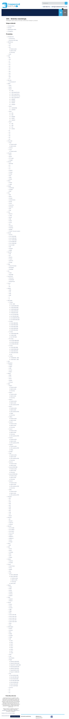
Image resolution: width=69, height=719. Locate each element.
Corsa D (11, 433)
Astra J (10, 402)
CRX (10, 242)
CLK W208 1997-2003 (14, 314)
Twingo (10, 537)
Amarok (11, 626)
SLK (11, 350)
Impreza (11, 557)
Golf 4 (11, 642)
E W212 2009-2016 (14, 324)
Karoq (10, 586)
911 (9, 515)
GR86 (10, 607)
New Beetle (11, 654)
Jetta (10, 650)
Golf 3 (11, 640)
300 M (10, 152)
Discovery (11, 274)
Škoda (9, 581)
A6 (9, 64)
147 (9, 41)
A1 (9, 57)
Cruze (10, 145)
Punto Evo (11, 201)
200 (10, 541)
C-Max (10, 211)
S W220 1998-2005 (14, 345)
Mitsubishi (10, 359)
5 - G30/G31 (12, 116)
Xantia (10, 175)
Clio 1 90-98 (11, 524)
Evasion (11, 166)
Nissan (9, 369)
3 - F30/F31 (12, 98)
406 (10, 508)
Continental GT (12, 78)
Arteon (10, 624)
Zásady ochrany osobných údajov (60, 718)
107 (9, 496)
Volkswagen (10, 623)
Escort (10, 213)
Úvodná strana (4, 10)
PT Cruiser (11, 154)
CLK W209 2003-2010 (14, 315)
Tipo (10, 206)
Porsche (10, 513)
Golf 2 (11, 638)
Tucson (10, 255)
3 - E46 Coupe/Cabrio (15, 93)
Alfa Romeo (10, 38)
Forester (11, 558)
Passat (10, 656)
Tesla (9, 593)
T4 (9, 687)
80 (9, 53)
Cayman (11, 520)
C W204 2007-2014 (14, 307)
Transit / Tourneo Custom (14, 227)
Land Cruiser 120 (12, 614)
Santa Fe (11, 256)
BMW (9, 79)
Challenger (11, 184)
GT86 (10, 605)
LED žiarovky (12, 34)
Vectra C (11, 477)
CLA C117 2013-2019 (14, 310)
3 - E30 (11, 86)
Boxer (10, 511)
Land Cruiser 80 (12, 610)
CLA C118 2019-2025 (14, 312)
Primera (11, 378)
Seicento (11, 203)
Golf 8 (11, 649)
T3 (9, 685)
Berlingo (11, 159)
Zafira (10, 485)
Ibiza (10, 550)
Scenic (10, 536)
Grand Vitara (12, 562)
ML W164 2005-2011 (14, 338)
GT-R (10, 373)
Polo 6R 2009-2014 (14, 678)
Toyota (9, 598)
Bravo (10, 192)
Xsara (10, 173)
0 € (65, 10)
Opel (9, 380)
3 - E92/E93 (12, 97)
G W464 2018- (13, 331)
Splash (10, 565)
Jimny (10, 564)
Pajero (10, 367)
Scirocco (11, 683)
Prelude (11, 244)
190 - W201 (12, 300)
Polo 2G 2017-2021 (14, 682)
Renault (9, 522)
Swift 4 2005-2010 (14, 570)
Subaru (9, 555)
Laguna (10, 531)
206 (10, 499)
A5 (9, 62)
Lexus (9, 279)
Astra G (10, 388)
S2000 (10, 246)
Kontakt (9, 10)
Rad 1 (10, 81)
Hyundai (10, 248)
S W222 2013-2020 (14, 348)
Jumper (11, 168)
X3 (9, 128)
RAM (10, 187)
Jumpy (10, 170)
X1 (9, 126)
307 (10, 506)
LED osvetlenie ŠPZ (14, 400)
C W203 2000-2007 (14, 305)
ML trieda (11, 334)
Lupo (10, 652)
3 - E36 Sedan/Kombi (15, 88)
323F (10, 286)
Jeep (9, 260)
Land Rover (10, 272)
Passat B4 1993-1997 (14, 657)
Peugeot (10, 492)
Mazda (9, 284)
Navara (10, 376)
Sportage (11, 270)
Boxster (11, 517)
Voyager (11, 156)
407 (10, 510)
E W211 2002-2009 (14, 322)
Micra (10, 374)
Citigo (10, 583)
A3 (9, 59)
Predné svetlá (13, 45)
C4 (9, 164)
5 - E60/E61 (12, 112)
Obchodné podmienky (26, 712)
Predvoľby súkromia (48, 718)
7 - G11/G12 (12, 125)
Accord (10, 230)
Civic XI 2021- (12, 241)
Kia (8, 267)
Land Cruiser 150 (12, 616)
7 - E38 (11, 121)
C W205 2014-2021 (14, 308)
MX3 (10, 291)
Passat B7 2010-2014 (14, 664)
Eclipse (10, 361)
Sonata (10, 258)
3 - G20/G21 (12, 100)
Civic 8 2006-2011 (12, 237)
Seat (9, 543)
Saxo (10, 171)
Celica (10, 602)
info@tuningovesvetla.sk (59, 6)
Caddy (10, 629)
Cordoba (11, 548)
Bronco (10, 210)
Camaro (11, 144)
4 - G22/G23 (12, 105)
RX (9, 282)
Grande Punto (12, 196)
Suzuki (9, 560)
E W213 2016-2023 (14, 326)
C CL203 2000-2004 (14, 302)
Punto (10, 199)
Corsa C (10, 425)
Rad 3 (10, 85)
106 (10, 494)
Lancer (10, 366)
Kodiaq (10, 588)
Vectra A (11, 458)
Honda (9, 229)
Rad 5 (10, 107)
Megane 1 (11, 532)
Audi (9, 52)
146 (10, 39)
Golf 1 (11, 636)
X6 (9, 131)
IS (9, 281)
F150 (10, 215)
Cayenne (11, 518)
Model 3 (11, 595)
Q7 (9, 71)
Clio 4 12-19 (11, 529)
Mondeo (11, 222)
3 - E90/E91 (12, 95)
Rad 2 (10, 83)
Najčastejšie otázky (21, 10)
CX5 (10, 288)
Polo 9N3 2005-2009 (14, 676)
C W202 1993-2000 (14, 303)
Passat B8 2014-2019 (14, 666)
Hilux (10, 609)
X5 (9, 130)
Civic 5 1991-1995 (12, 232)
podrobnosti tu (5, 710)
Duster (10, 178)
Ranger (10, 225)
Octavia (10, 590)
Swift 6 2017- (13, 579)
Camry (10, 600)
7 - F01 (11, 123)
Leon (10, 551)
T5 (9, 688)
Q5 (9, 69)
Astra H (10, 395)
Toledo (10, 553)
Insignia (11, 440)
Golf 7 (11, 647)
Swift (10, 569)
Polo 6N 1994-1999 (14, 671)
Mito (10, 50)
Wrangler (11, 265)
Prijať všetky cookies (15, 716)
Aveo (10, 138)
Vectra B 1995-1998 (13, 463)
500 (10, 190)
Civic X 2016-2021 (12, 239)
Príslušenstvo (11, 33)
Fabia (10, 584)
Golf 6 (11, 645)
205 (10, 498)
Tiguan (10, 692)
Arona (10, 544)
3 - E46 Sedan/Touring (15, 92)
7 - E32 (11, 119)
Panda (10, 197)
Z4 (9, 135)
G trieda (11, 328)
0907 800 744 (46, 6)
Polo (10, 669)
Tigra (10, 449)
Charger (11, 185)
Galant (10, 362)
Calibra (10, 413)
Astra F (10, 381)
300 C (10, 151)
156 (9, 43)
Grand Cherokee (12, 262)
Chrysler (10, 149)
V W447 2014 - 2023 (14, 355)
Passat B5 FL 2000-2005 (15, 661)
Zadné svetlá (13, 46)
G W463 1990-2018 (14, 329)
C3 (9, 163)
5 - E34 (11, 109)
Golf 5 (11, 643)
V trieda (11, 352)
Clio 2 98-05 (11, 525)
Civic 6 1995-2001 (12, 234)
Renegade (11, 263)
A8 (9, 67)
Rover (9, 539)
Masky (11, 409)
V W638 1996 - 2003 (14, 354)
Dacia (9, 177)
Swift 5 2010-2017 (14, 572)
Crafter (10, 633)
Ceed (10, 269)
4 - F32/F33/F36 (13, 104)
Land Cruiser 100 (12, 612)
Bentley (9, 76)
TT (9, 74)
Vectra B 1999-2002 (13, 470)
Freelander (11, 275)
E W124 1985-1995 (14, 319)
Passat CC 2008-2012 (14, 668)
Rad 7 (10, 118)
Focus (10, 218)
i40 (9, 251)
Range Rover (12, 277)
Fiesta (10, 216)
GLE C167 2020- (13, 333)
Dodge (9, 182)
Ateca (10, 546)
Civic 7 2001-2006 (13, 236)
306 (10, 505)
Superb (10, 591)
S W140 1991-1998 (14, 343)
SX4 (10, 567)
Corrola (10, 603)
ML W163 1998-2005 (14, 336)
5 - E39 (11, 111)
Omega (10, 447)
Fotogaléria (33, 10)
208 (10, 503)
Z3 (9, 133)
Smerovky (12, 48)
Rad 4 (10, 102)
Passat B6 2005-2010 (14, 662)
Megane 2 (11, 534)
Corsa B (11, 418)
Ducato (10, 194)
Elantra (10, 253)
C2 (9, 161)
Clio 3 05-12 (11, 527)
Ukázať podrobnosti (5, 715)
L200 (10, 364)
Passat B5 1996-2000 (14, 659)
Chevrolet (10, 137)
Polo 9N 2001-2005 (14, 675)
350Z (10, 371)
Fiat (9, 189)
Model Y (11, 596)
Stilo (10, 204)
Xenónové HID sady (13, 36)
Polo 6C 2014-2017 (14, 680)
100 (10, 55)
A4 (9, 60)
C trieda (11, 298)
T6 (9, 690)
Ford (9, 208)
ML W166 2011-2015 (14, 340)
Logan (10, 180)
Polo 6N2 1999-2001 (14, 673)
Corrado (11, 631)
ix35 (10, 249)
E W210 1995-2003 (14, 321)
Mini (9, 357)
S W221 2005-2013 (14, 347)
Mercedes (10, 296)
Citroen (9, 158)
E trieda (11, 317)
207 (10, 501)
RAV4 (10, 619)
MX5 (10, 289)
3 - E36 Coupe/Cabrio (15, 90)
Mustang (11, 223)
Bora (10, 628)
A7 (9, 65)
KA (9, 220)
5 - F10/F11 (12, 114)
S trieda (11, 341)
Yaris (10, 621)
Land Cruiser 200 (13, 617)
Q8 (9, 72)
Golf (10, 635)
